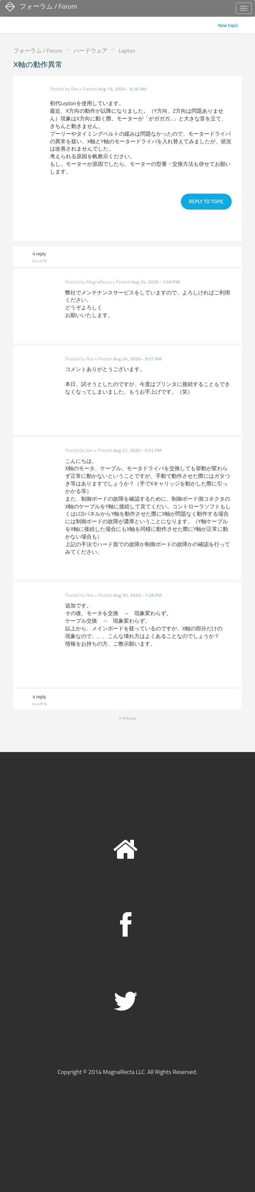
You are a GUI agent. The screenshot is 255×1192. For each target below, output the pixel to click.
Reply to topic (206, 199)
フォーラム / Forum (37, 50)
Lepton (127, 50)
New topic (228, 25)
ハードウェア (90, 50)
